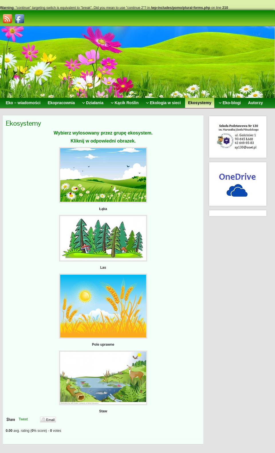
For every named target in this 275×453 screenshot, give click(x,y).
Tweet (23, 419)
